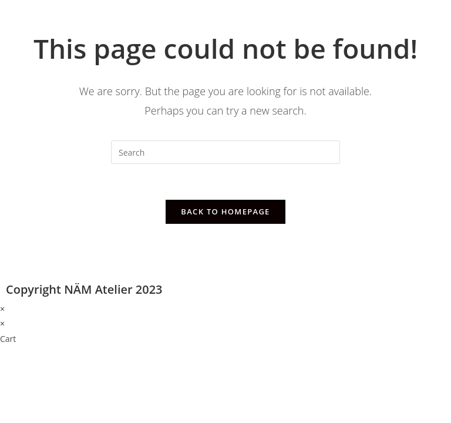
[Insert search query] (225, 152)
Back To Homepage (225, 211)
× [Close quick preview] (2, 308)
